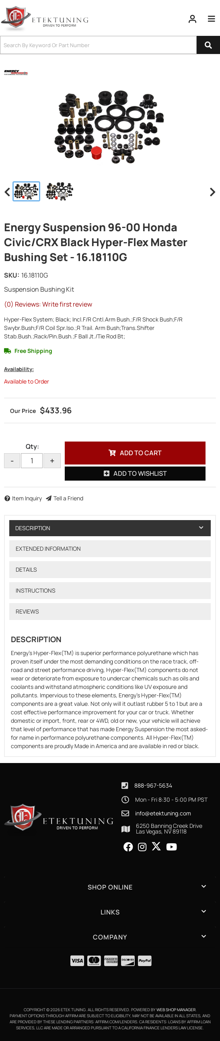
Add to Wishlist (140, 473)
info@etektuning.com (163, 813)
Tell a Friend (68, 498)
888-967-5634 (153, 785)
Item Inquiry (27, 498)
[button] (110, 45)
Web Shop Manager (175, 1009)
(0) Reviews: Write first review (48, 304)
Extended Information (48, 548)
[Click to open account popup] (192, 19)
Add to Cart (141, 452)
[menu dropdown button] (211, 19)
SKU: (11, 275)
